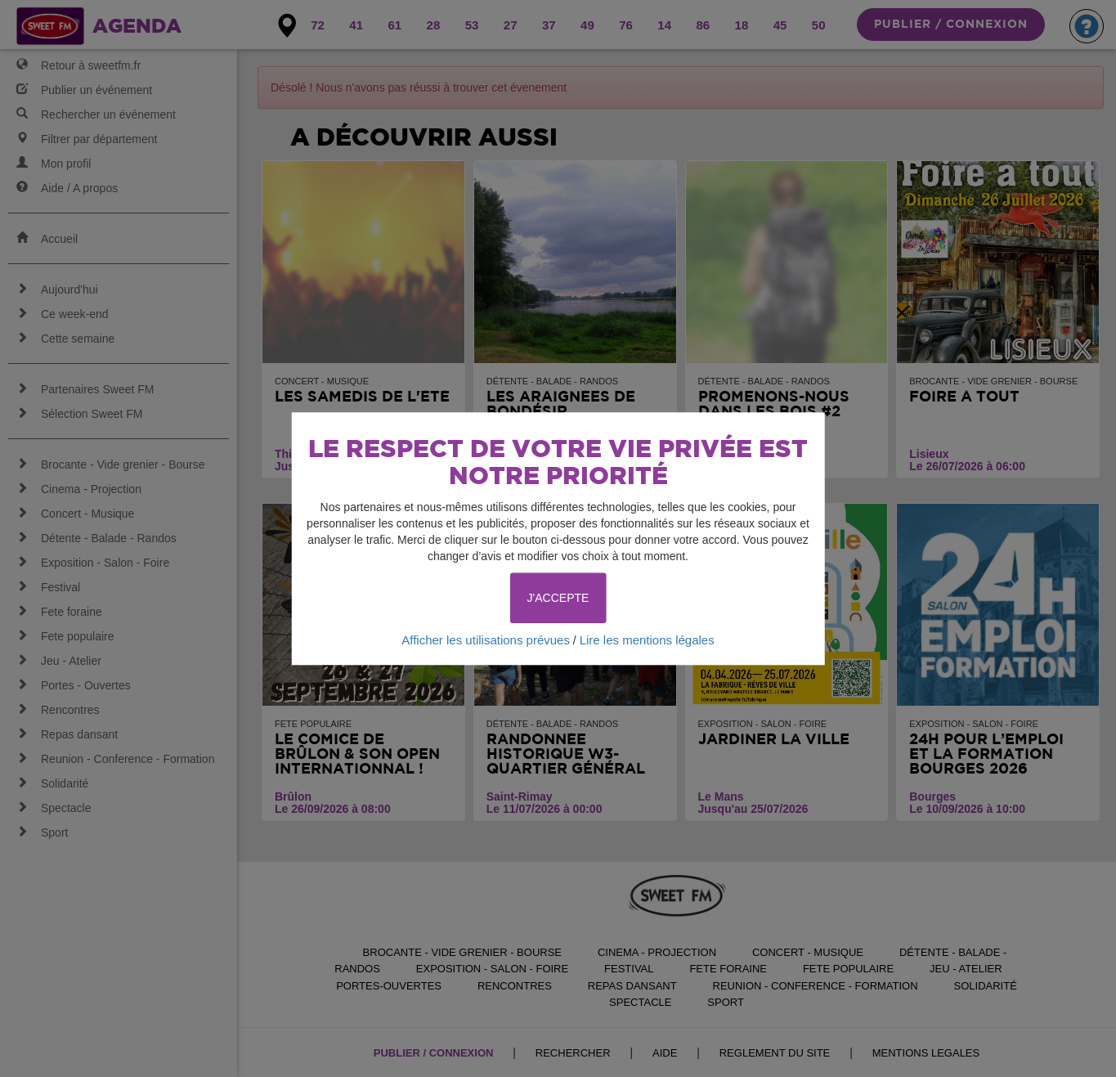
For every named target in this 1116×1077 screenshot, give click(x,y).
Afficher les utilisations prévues (485, 640)
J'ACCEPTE (558, 597)
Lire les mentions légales (647, 640)
